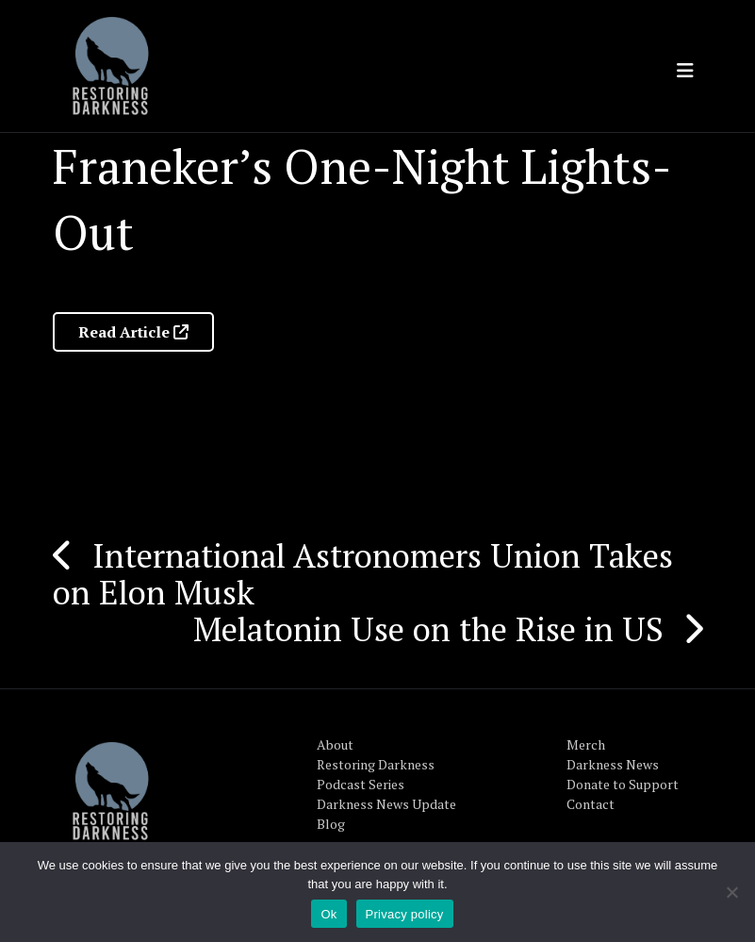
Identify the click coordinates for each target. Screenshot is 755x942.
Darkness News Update (386, 804)
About (335, 744)
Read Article (133, 332)
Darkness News (612, 764)
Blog (331, 824)
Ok (328, 914)
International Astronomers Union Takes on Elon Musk (363, 574)
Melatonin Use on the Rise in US (428, 629)
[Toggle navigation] (685, 71)
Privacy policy (405, 914)
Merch (585, 744)
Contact (590, 804)
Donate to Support (622, 784)
